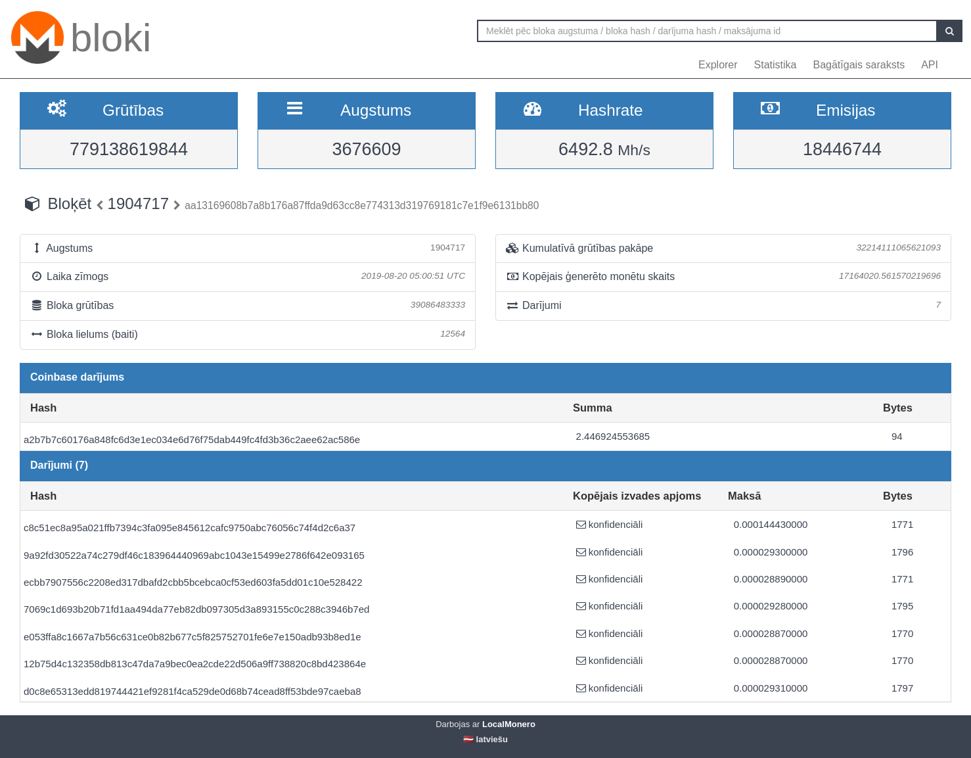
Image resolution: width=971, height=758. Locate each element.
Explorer (718, 64)
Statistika (775, 64)
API (929, 64)
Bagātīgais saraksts (859, 64)
